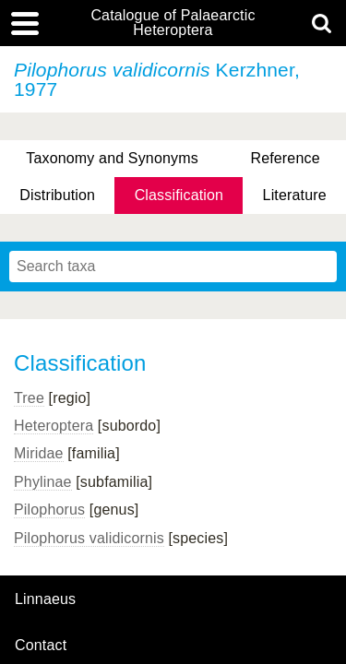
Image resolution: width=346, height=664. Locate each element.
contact (40, 645)
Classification (179, 195)
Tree (29, 398)
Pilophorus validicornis (89, 538)
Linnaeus (45, 599)
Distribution (57, 195)
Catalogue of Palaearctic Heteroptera (172, 23)
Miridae (39, 453)
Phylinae (43, 482)
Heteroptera (53, 425)
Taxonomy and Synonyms (112, 158)
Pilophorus (49, 509)
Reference (284, 158)
